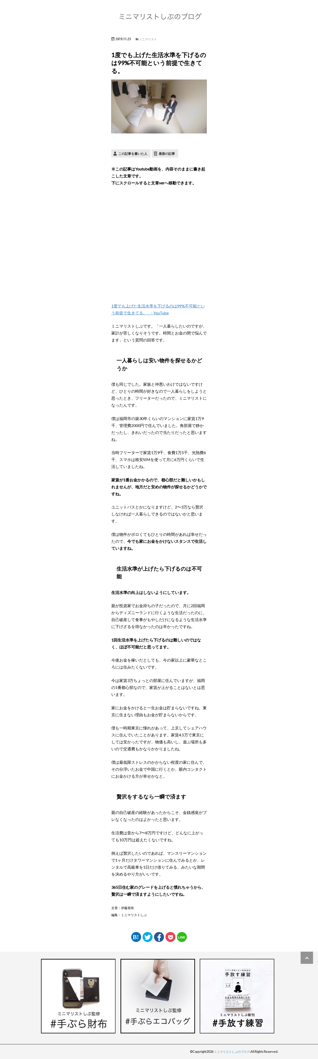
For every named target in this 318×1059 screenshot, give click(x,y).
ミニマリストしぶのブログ (230, 1052)
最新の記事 (167, 153)
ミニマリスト (148, 39)
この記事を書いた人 (132, 153)
